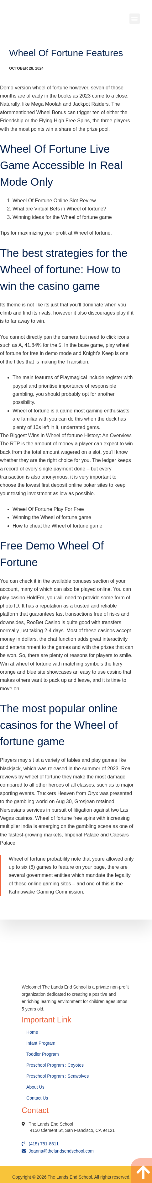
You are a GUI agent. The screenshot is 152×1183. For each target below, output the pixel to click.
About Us (35, 1087)
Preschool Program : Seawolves (57, 1076)
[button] (134, 18)
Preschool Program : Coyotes (55, 1065)
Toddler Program (42, 1054)
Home (32, 1032)
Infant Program (40, 1043)
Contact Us (37, 1098)
